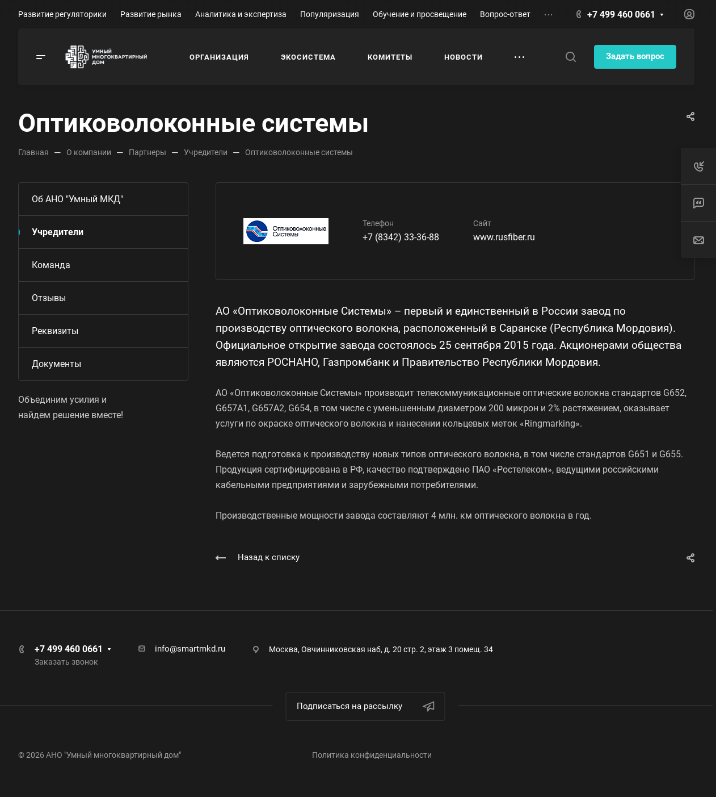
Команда (51, 265)
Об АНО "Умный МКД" (77, 199)
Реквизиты (55, 331)
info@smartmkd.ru (190, 649)
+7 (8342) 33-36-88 (401, 237)
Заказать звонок (66, 661)
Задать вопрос (635, 56)
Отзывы (49, 298)
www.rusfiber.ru (504, 237)
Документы (56, 363)
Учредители (57, 232)
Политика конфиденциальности (372, 755)
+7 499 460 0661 (621, 14)
